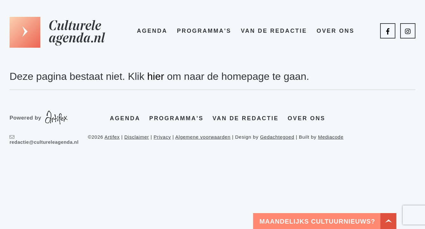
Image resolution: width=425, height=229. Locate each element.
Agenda (152, 31)
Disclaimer (136, 137)
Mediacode (331, 137)
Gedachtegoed (277, 137)
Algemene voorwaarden (202, 137)
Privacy (162, 137)
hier (155, 76)
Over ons (335, 31)
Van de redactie (274, 31)
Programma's (204, 31)
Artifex (112, 137)
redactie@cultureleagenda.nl (44, 140)
